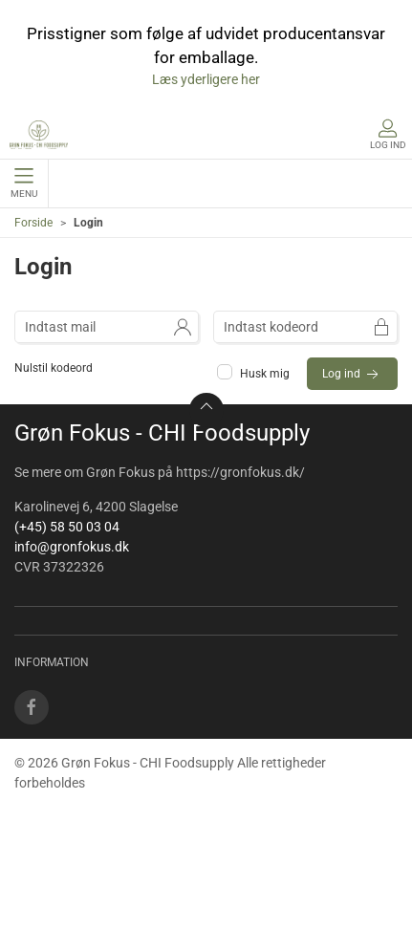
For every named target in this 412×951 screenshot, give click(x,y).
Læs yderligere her (206, 79)
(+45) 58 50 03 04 (66, 526)
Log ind (352, 374)
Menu (24, 183)
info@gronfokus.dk (71, 546)
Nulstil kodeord (53, 368)
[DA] (38, 135)
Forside (33, 222)
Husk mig (255, 373)
